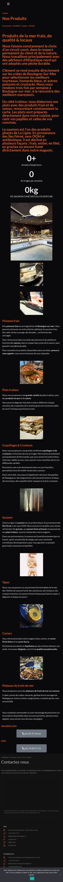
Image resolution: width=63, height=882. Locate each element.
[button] (8, 4)
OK (32, 878)
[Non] (60, 875)
